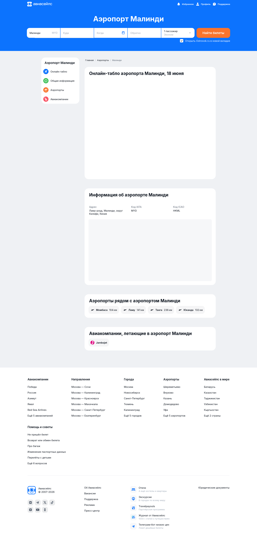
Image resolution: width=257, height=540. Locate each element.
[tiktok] (52, 502)
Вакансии (90, 493)
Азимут (32, 398)
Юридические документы (213, 487)
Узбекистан (210, 404)
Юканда (190, 310)
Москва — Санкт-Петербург (88, 409)
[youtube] (38, 510)
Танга (161, 310)
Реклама (89, 504)
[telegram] (38, 502)
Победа (32, 386)
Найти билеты (213, 33)
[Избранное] (185, 4)
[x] (45, 502)
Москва (128, 386)
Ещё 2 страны (212, 415)
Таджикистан (212, 398)
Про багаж (34, 446)
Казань (167, 398)
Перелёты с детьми (39, 457)
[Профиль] (203, 4)
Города (129, 379)
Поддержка (91, 499)
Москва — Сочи (80, 386)
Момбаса (103, 310)
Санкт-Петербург (134, 398)
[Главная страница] (39, 4)
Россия (32, 392)
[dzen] (30, 510)
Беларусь (209, 386)
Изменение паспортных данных (47, 451)
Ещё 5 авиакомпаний (40, 415)
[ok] (45, 510)
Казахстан (210, 392)
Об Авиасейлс (92, 487)
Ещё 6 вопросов (37, 463)
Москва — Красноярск (85, 398)
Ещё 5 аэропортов (174, 415)
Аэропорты (171, 379)
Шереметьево (171, 386)
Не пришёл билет (38, 434)
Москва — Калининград (85, 392)
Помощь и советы (40, 427)
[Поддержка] (221, 4)
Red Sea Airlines (37, 409)
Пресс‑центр (92, 510)
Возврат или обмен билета (44, 440)
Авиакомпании (38, 379)
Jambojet (98, 343)
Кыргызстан (211, 409)
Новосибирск (132, 392)
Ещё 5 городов (132, 415)
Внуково (168, 392)
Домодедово (171, 404)
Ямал (31, 404)
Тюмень (129, 404)
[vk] (30, 502)
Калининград (132, 409)
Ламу (133, 310)
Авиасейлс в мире (216, 379)
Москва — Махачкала (84, 404)
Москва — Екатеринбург (86, 415)
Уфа (165, 409)
